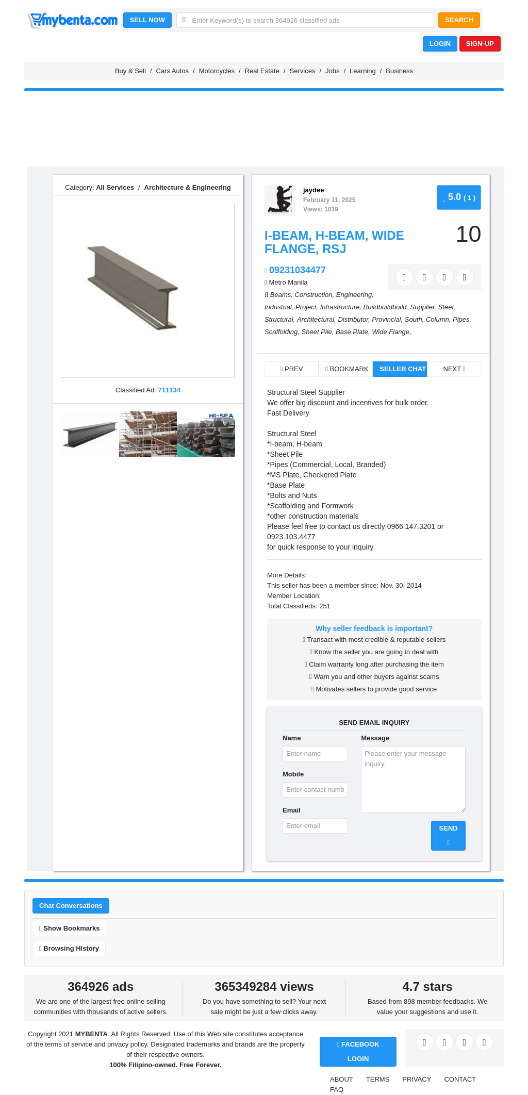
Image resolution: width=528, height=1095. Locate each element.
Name (292, 738)
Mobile (293, 774)
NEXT (454, 369)
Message (375, 738)
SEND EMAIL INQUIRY (374, 722)
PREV (291, 369)
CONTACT (460, 1079)
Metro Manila (288, 282)
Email (292, 810)
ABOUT (341, 1079)
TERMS (378, 1079)
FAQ (336, 1089)
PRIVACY (416, 1079)
